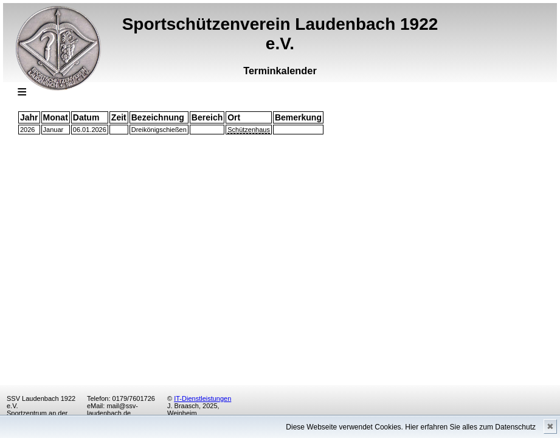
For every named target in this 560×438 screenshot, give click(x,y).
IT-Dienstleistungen (202, 398)
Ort (233, 117)
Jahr (29, 117)
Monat (55, 117)
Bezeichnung (157, 117)
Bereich (207, 117)
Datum (86, 117)
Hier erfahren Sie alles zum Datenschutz (470, 427)
